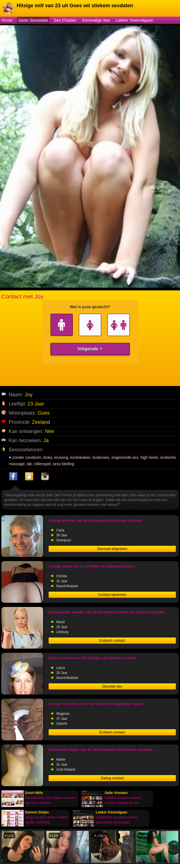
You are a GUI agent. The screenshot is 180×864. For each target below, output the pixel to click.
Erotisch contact (112, 640)
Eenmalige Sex (96, 20)
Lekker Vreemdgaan (134, 20)
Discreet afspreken (112, 549)
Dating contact (112, 778)
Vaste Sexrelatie (33, 20)
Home (6, 20)
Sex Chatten (65, 20)
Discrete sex (112, 686)
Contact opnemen (112, 594)
